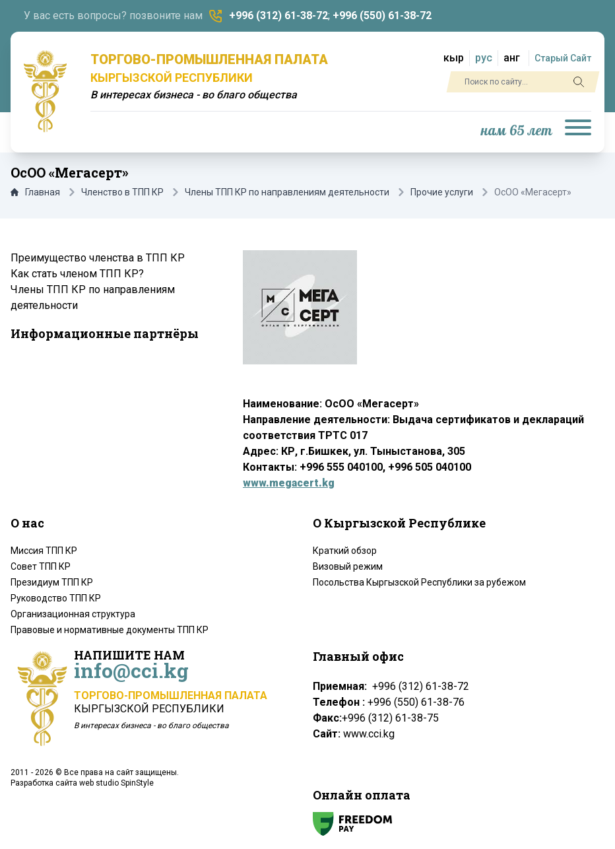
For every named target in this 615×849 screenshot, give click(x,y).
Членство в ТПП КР (122, 192)
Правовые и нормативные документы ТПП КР (110, 630)
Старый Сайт (562, 58)
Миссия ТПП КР (44, 550)
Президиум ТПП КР (52, 582)
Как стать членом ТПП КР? (77, 273)
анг (511, 57)
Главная (35, 192)
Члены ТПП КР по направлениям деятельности (287, 192)
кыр (453, 57)
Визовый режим (348, 566)
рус (483, 57)
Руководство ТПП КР (56, 598)
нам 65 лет (516, 131)
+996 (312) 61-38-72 (278, 15)
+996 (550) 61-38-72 (382, 15)
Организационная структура (73, 614)
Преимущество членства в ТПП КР (98, 258)
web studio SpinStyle (116, 783)
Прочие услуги (441, 192)
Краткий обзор (345, 550)
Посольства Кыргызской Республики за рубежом (419, 582)
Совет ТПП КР (41, 566)
